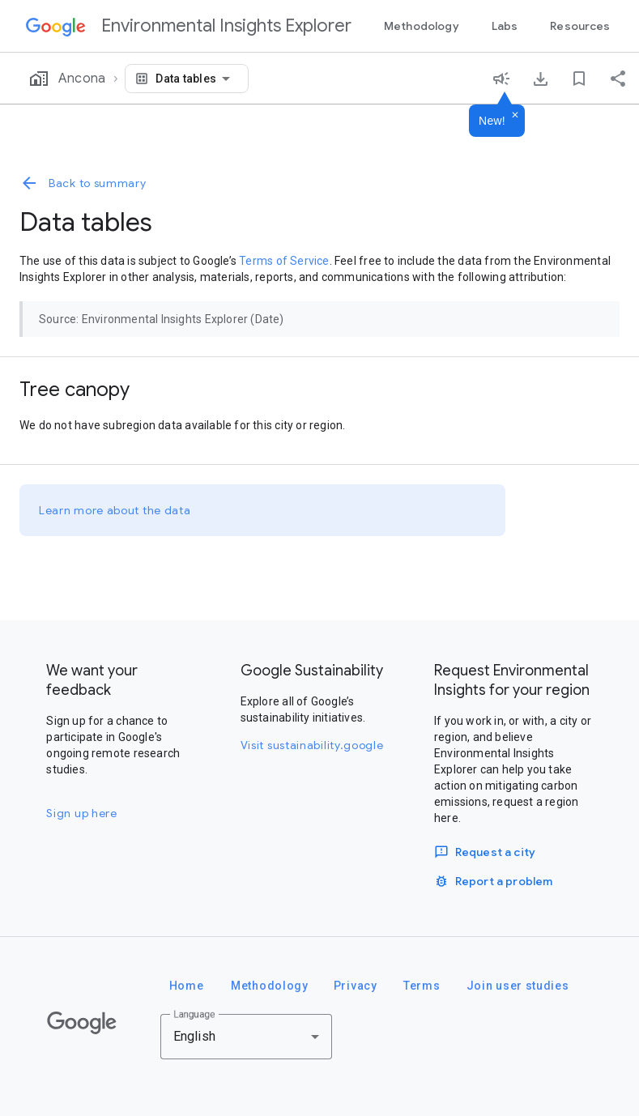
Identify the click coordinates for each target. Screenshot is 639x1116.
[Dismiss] (515, 115)
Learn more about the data (115, 510)
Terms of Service (284, 260)
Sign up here (81, 813)
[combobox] (195, 78)
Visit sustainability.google (312, 745)
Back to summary (83, 183)
